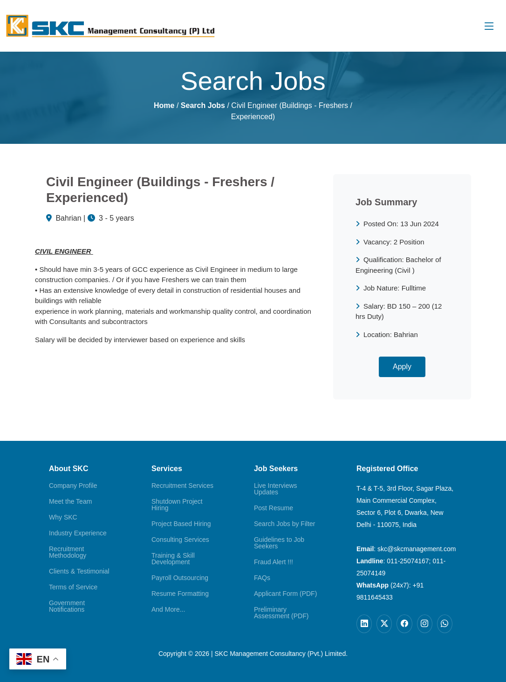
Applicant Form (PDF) (285, 593)
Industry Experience (78, 533)
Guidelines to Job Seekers (279, 542)
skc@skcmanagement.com (416, 549)
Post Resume (273, 508)
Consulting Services (180, 539)
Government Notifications (67, 606)
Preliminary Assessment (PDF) (281, 612)
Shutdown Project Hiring (177, 504)
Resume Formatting (180, 593)
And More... (168, 609)
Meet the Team (70, 501)
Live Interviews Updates (275, 488)
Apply (402, 367)
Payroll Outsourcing (179, 577)
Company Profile (73, 485)
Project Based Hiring (181, 523)
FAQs (262, 577)
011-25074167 (408, 561)
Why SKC (63, 517)
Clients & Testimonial (79, 571)
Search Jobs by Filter (284, 523)
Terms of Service (73, 587)
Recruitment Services (182, 485)
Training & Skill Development (173, 558)
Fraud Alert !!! (273, 562)
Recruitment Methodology (67, 552)
